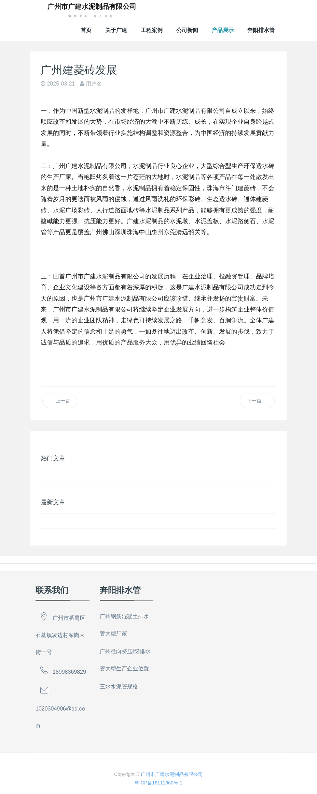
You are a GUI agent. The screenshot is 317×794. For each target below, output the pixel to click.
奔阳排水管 (261, 30)
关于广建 (116, 30)
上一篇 (60, 400)
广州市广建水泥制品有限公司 (172, 774)
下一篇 (257, 400)
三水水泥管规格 (119, 686)
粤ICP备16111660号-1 (158, 782)
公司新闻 (187, 30)
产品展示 (223, 30)
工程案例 (152, 30)
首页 (86, 30)
